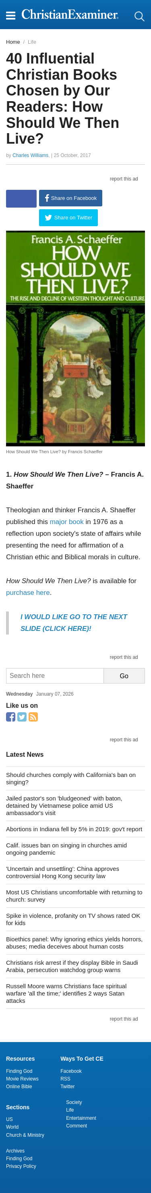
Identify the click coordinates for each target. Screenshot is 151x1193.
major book (67, 522)
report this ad (124, 178)
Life (32, 42)
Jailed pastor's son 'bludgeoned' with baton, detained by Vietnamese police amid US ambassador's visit (64, 805)
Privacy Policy (21, 1166)
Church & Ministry (25, 1135)
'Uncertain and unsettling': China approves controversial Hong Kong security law (62, 872)
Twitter (67, 1086)
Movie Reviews (22, 1079)
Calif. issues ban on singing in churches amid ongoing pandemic (66, 849)
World (12, 1127)
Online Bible (19, 1086)
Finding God (19, 1071)
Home (13, 42)
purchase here (28, 592)
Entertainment (81, 1118)
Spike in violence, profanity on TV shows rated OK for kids (73, 919)
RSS (65, 1079)
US (9, 1119)
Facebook (71, 1071)
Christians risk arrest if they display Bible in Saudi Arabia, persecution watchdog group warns (72, 966)
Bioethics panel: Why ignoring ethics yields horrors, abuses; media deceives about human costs (74, 943)
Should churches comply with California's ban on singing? (71, 778)
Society (74, 1102)
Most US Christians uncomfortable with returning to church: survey (74, 896)
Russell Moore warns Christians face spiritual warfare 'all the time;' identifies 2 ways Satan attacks (66, 993)
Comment (76, 1126)
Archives (15, 1151)
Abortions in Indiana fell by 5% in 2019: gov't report (74, 829)
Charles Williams (30, 155)
